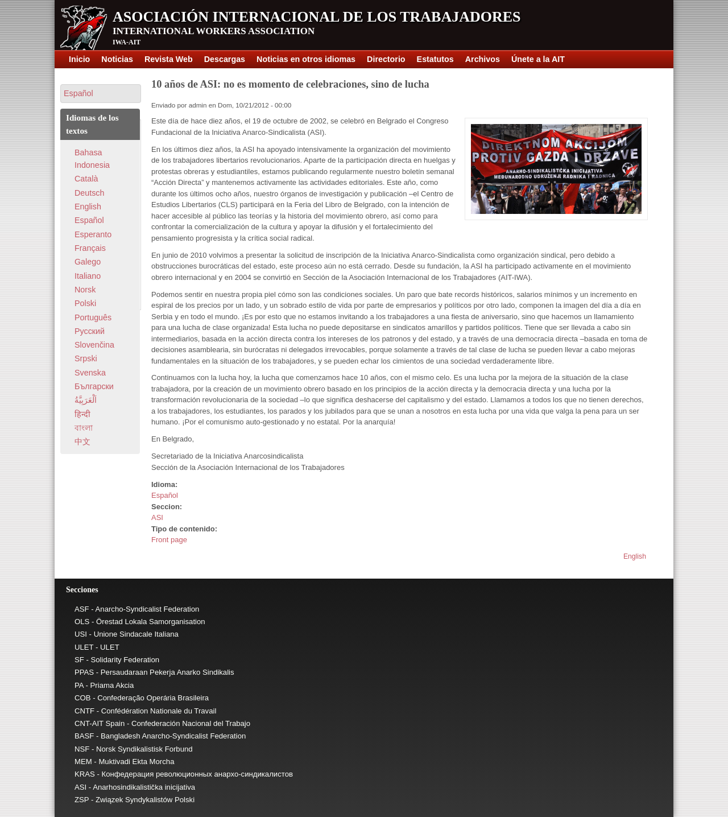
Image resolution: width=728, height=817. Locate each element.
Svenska (90, 372)
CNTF (84, 711)
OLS (82, 621)
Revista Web (168, 59)
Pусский (90, 331)
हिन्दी (82, 414)
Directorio (386, 59)
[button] (100, 93)
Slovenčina (94, 344)
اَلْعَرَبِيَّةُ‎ (86, 400)
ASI (157, 517)
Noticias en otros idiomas (306, 59)
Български (94, 386)
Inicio (79, 59)
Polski (85, 303)
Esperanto (93, 234)
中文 (82, 441)
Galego (88, 261)
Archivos (482, 59)
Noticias (117, 59)
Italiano (88, 275)
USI (81, 634)
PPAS (84, 672)
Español (164, 495)
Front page (169, 539)
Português (93, 317)
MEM (83, 761)
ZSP (82, 799)
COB (83, 698)
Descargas (224, 59)
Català (86, 178)
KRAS (85, 774)
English (634, 556)
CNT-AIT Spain (100, 723)
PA (79, 685)
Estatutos (435, 59)
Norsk (85, 289)
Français (90, 248)
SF (79, 659)
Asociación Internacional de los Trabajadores (317, 17)
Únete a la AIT (538, 59)
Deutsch (89, 192)
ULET (84, 647)
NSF (82, 749)
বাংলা (84, 427)
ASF (82, 609)
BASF (84, 736)
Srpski (86, 358)
